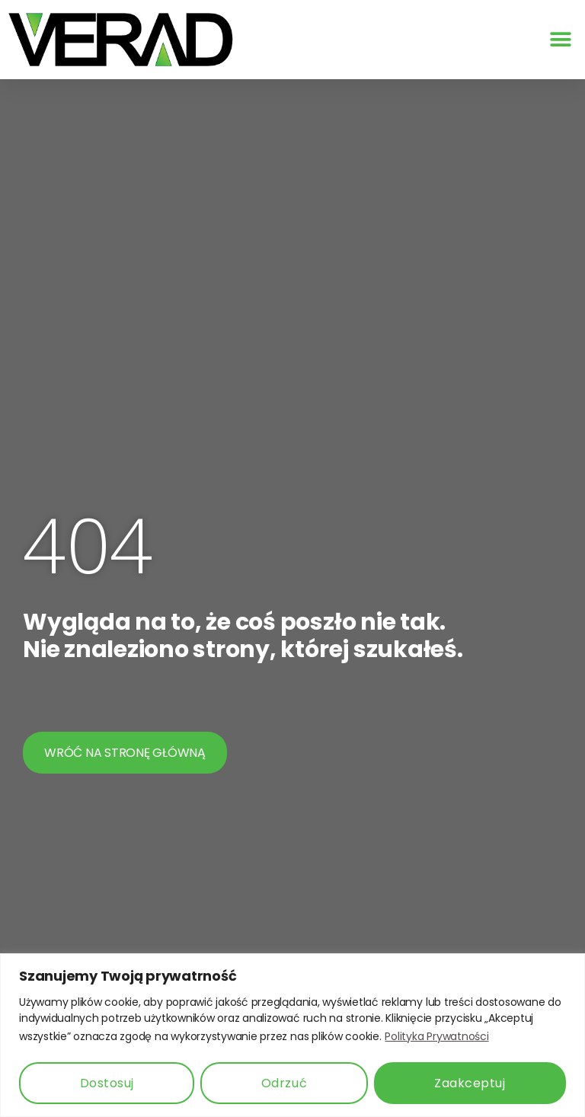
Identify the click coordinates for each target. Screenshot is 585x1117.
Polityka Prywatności (436, 1036)
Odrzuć (284, 1083)
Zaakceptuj (469, 1083)
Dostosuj (107, 1083)
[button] (560, 40)
